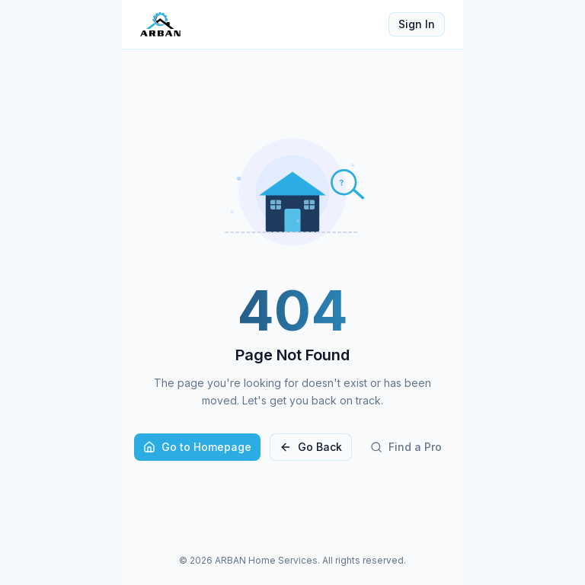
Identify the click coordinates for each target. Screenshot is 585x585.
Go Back (311, 446)
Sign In (416, 24)
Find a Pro (406, 446)
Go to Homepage (197, 446)
